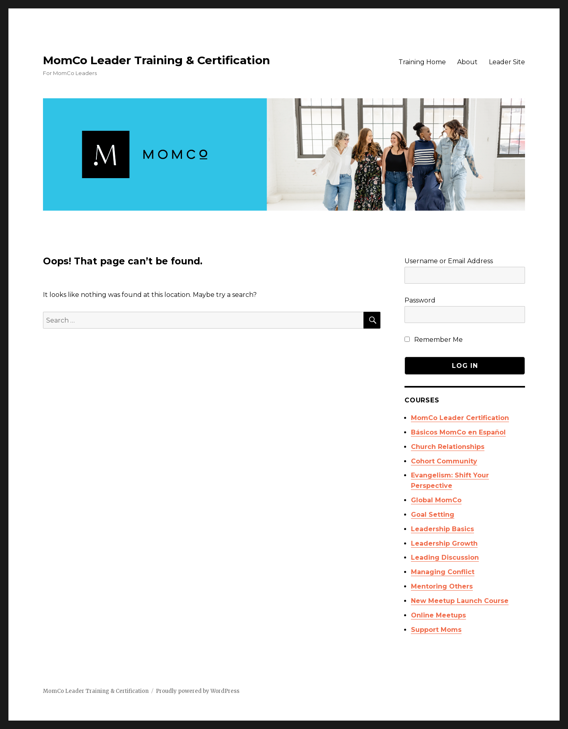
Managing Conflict (442, 572)
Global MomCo (436, 500)
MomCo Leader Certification (460, 418)
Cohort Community (444, 461)
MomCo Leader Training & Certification (156, 60)
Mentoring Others (442, 586)
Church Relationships (447, 447)
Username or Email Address (449, 261)
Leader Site (507, 62)
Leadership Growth (444, 543)
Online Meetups (438, 615)
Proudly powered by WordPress (197, 691)
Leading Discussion (445, 557)
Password (420, 300)
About (467, 62)
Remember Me (434, 339)
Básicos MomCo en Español (458, 432)
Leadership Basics (442, 529)
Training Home (422, 62)
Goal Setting (432, 514)
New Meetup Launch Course (460, 601)
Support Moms (436, 630)
